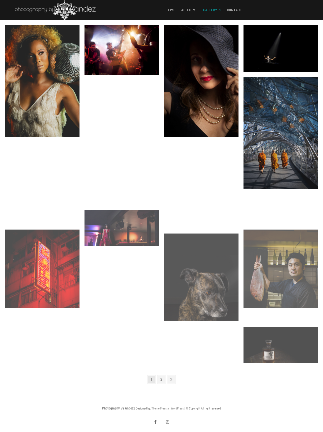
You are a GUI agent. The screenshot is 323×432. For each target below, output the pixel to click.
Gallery (210, 10)
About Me (189, 10)
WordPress (177, 408)
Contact (234, 10)
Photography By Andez (118, 408)
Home (171, 10)
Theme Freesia (160, 408)
